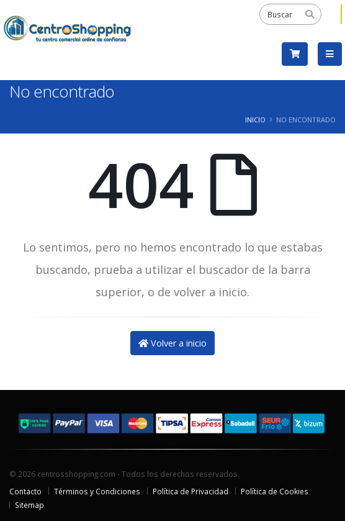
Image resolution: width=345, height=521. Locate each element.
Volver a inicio (172, 343)
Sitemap (29, 505)
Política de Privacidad (190, 491)
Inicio (255, 119)
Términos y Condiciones (97, 491)
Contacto (25, 491)
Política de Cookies (274, 491)
